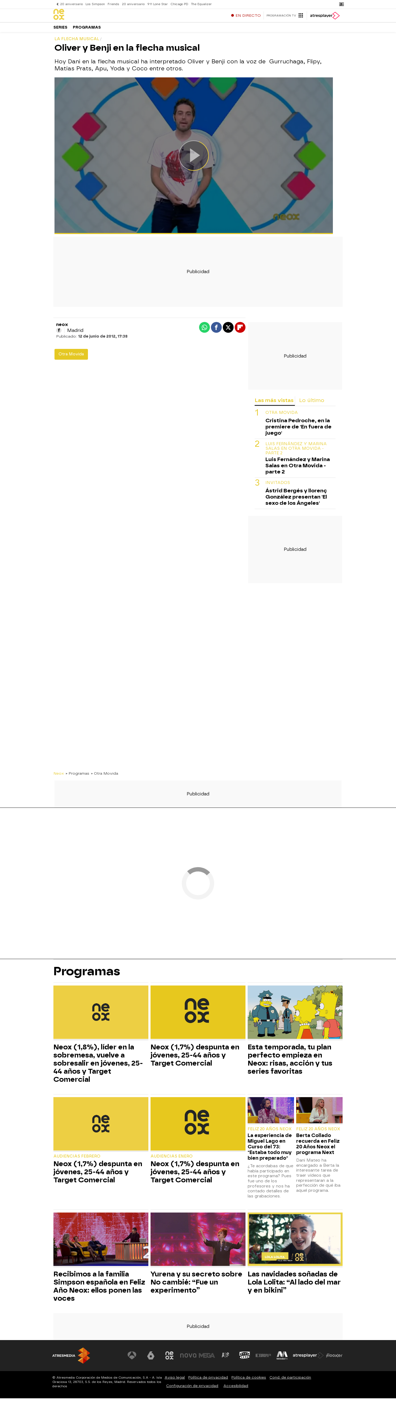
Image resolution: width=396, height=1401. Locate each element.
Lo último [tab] (311, 403)
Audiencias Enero (172, 1159)
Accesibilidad (235, 1388)
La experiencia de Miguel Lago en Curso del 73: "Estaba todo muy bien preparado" (270, 1149)
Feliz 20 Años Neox (270, 1131)
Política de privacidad (208, 1380)
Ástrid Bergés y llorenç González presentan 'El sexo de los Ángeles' (296, 499)
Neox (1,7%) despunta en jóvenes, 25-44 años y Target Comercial (195, 1058)
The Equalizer (201, 4)
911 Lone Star (157, 4)
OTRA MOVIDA (281, 415)
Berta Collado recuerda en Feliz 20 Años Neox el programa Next (318, 1146)
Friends (113, 4)
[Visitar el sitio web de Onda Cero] (245, 1358)
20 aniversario (71, 4)
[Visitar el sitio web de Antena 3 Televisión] (132, 1358)
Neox (58, 776)
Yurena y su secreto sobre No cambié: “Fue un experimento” (196, 1285)
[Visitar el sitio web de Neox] (169, 1358)
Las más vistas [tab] (274, 403)
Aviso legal (175, 1380)
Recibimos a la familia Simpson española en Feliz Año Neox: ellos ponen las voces (99, 1289)
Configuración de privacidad (192, 1388)
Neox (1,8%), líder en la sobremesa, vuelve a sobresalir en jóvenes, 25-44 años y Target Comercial (98, 1066)
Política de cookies (248, 1380)
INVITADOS (277, 485)
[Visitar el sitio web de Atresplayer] (308, 1358)
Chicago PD (179, 4)
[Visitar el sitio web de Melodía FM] (282, 1358)
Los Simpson (95, 4)
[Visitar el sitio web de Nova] (188, 1358)
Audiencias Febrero (76, 1159)
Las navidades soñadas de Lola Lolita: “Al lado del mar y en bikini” (294, 1285)
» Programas (77, 776)
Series (60, 29)
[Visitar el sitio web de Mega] (207, 1358)
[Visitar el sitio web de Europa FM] (263, 1358)
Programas (87, 29)
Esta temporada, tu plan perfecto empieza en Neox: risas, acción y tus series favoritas (290, 1062)
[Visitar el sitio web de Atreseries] (226, 1358)
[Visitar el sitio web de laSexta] (151, 1358)
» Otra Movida (104, 776)
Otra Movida (71, 357)
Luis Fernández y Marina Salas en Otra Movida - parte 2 (296, 451)
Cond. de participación (290, 1380)
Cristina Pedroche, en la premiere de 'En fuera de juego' (298, 429)
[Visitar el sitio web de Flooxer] (334, 1358)
